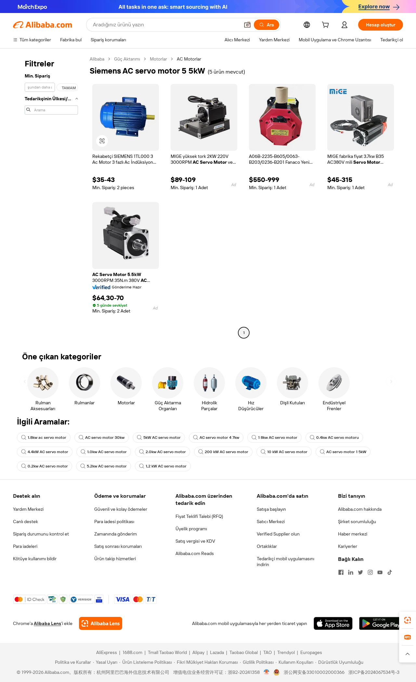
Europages (311, 652)
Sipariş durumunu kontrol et (41, 533)
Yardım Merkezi (28, 509)
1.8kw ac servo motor (43, 437)
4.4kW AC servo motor (44, 451)
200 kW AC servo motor (223, 451)
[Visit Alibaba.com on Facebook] (341, 572)
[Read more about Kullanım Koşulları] (294, 662)
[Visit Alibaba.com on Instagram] (370, 572)
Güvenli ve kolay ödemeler (120, 509)
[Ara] (266, 25)
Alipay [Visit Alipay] (198, 652)
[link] (407, 620)
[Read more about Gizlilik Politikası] (257, 662)
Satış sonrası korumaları (118, 546)
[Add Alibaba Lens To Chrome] (100, 623)
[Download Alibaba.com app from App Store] (333, 623)
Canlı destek (25, 521)
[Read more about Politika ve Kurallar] (72, 662)
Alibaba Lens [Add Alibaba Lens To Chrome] (47, 623)
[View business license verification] (267, 672)
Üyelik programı (191, 528)
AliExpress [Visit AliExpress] (106, 652)
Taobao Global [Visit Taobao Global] (243, 652)
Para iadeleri (25, 546)
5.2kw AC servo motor (103, 466)
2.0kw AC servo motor (162, 451)
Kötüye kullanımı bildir (35, 558)
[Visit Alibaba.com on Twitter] (360, 572)
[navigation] (49, 196)
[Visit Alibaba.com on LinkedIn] (351, 572)
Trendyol (286, 652)
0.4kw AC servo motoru (334, 437)
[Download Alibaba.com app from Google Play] (381, 623)
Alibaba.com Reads (195, 553)
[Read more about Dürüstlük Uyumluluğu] (339, 662)
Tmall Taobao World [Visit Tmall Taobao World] (167, 652)
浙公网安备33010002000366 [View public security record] (314, 672)
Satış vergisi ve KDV (195, 541)
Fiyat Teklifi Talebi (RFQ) (199, 516)
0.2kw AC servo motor (44, 466)
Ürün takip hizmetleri (115, 558)
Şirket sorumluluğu (357, 521)
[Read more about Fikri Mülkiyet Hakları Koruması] (206, 662)
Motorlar (158, 59)
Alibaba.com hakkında (360, 509)
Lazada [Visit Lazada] (217, 652)
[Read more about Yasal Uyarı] (105, 662)
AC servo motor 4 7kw (216, 437)
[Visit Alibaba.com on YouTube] (380, 572)
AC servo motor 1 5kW (343, 451)
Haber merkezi (352, 533)
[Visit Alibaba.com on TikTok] (390, 572)
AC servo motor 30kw (101, 437)
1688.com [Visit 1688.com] (132, 652)
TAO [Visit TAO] (267, 652)
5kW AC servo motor (159, 437)
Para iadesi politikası (114, 521)
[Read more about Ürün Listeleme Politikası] (145, 662)
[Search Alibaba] (165, 24)
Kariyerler (347, 546)
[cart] (327, 25)
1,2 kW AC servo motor (163, 466)
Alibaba (97, 59)
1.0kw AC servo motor (104, 451)
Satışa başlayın (271, 509)
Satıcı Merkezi (271, 521)
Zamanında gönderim (115, 533)
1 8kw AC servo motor (274, 437)
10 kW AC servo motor (284, 451)
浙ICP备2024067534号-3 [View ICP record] (373, 672)
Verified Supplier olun (278, 533)
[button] (247, 25)
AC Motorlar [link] (189, 59)
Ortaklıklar (267, 546)
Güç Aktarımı (127, 59)
